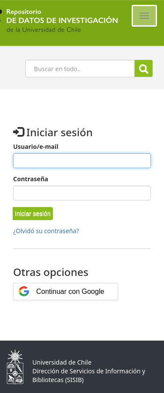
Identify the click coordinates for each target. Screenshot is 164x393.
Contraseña (30, 179)
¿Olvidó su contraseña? (46, 231)
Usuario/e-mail (35, 146)
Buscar (143, 68)
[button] (33, 213)
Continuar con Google (70, 291)
